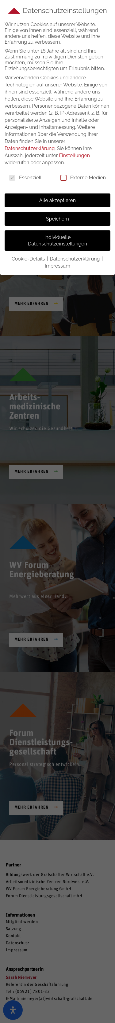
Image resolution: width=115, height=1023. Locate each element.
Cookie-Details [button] (29, 259)
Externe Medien (83, 178)
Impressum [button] (57, 266)
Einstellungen (74, 155)
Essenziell (25, 178)
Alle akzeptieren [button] (57, 200)
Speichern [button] (57, 219)
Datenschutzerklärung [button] (75, 259)
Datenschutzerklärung (30, 148)
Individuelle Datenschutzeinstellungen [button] (57, 240)
